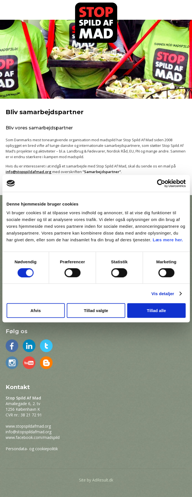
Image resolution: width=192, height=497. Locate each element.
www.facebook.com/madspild (33, 437)
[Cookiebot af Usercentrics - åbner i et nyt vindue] (161, 183)
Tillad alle (156, 310)
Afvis (35, 310)
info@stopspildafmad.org (28, 431)
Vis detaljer (163, 293)
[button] (106, 52)
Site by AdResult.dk (96, 480)
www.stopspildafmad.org (28, 426)
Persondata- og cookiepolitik (32, 448)
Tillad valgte (96, 310)
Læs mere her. (168, 239)
